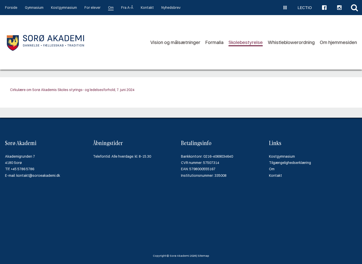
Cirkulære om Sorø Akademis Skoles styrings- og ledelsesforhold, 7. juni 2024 (72, 89)
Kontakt (147, 7)
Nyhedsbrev (170, 7)
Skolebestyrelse (246, 42)
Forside (11, 7)
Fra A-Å (127, 7)
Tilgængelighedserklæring (290, 162)
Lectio (305, 7)
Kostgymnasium (64, 7)
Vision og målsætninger (175, 42)
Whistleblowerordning (291, 42)
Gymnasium (34, 7)
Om (111, 7)
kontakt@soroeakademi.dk (38, 175)
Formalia (214, 42)
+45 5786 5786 (22, 169)
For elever (92, 7)
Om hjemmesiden (338, 42)
